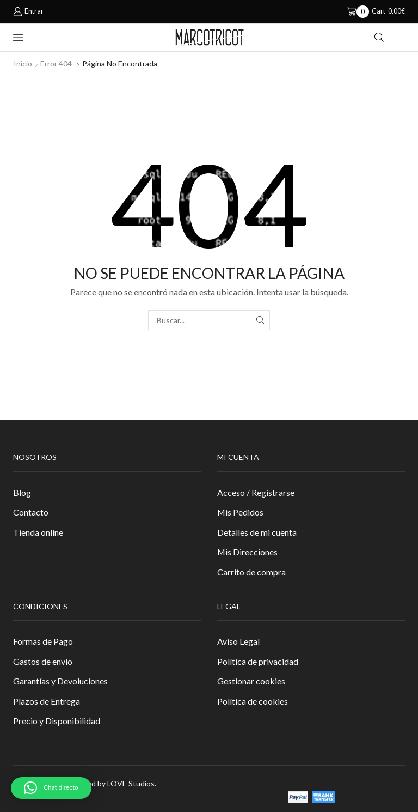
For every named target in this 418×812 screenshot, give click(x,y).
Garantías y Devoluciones (60, 681)
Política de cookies (252, 701)
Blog (22, 492)
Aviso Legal (238, 641)
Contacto (30, 512)
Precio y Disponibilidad (56, 721)
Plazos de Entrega (46, 701)
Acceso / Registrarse (255, 492)
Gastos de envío (42, 661)
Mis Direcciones (247, 552)
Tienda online (38, 532)
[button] (51, 788)
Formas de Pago (43, 641)
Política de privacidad (257, 661)
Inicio (23, 63)
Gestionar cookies (251, 681)
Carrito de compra (251, 572)
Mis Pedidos (240, 512)
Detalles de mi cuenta (257, 532)
